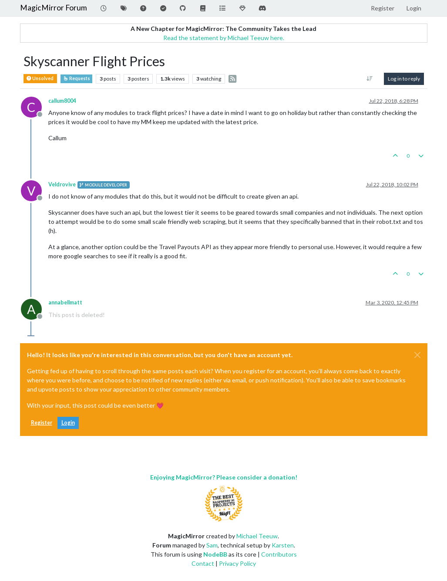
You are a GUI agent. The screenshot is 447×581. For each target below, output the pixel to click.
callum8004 (62, 101)
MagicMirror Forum (53, 7)
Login (68, 422)
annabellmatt (65, 302)
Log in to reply (404, 78)
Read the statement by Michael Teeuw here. (223, 37)
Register (41, 422)
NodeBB (215, 554)
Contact (203, 563)
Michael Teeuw (257, 536)
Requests (76, 78)
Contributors (279, 554)
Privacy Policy (237, 563)
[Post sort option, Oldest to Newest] (369, 79)
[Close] (417, 355)
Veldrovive (62, 184)
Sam (212, 545)
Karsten (283, 545)
